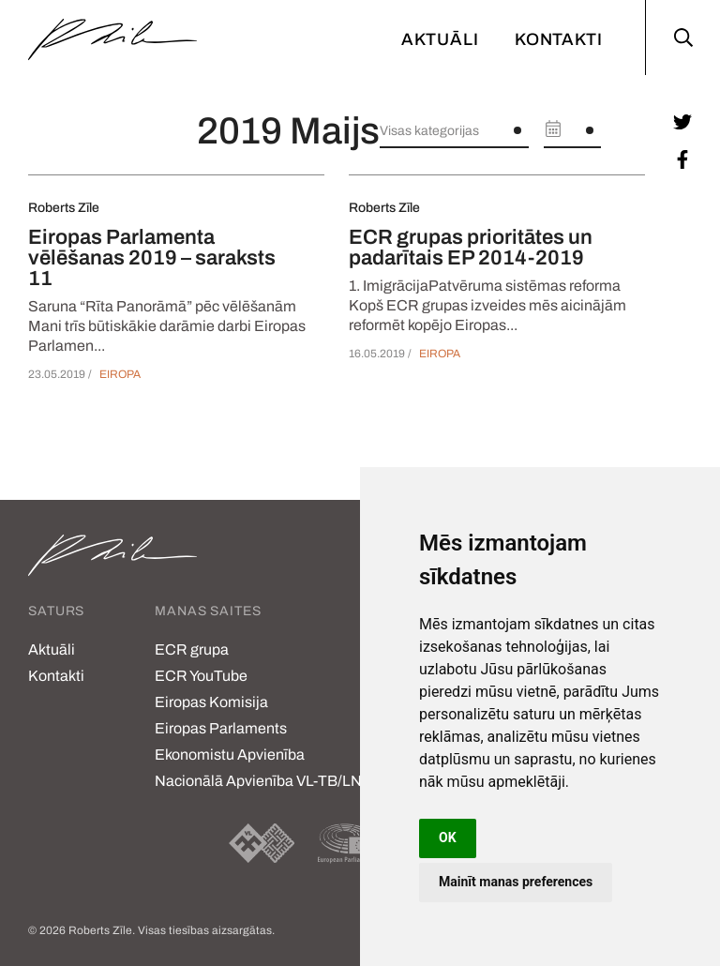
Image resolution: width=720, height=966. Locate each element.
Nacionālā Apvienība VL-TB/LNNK (269, 781)
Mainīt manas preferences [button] (515, 881)
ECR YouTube (201, 676)
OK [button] (448, 837)
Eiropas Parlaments (221, 728)
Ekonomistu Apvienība (230, 754)
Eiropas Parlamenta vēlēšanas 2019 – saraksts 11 (152, 258)
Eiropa (120, 374)
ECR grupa (192, 649)
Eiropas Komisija (211, 702)
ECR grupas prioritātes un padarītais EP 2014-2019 (470, 247)
